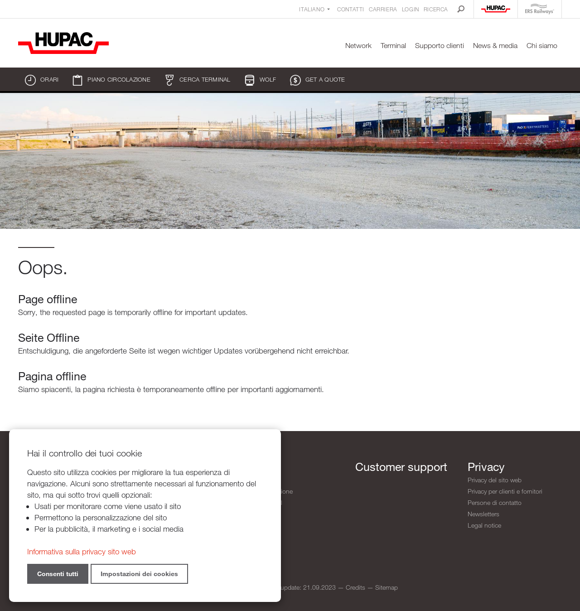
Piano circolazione (111, 80)
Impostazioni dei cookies (139, 573)
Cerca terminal (197, 80)
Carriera (383, 9)
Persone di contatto (495, 502)
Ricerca (436, 9)
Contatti (350, 9)
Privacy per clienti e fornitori (505, 491)
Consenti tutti (57, 573)
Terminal (393, 45)
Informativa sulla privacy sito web (81, 551)
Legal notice (484, 525)
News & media (495, 45)
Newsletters (483, 514)
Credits (355, 587)
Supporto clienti (439, 45)
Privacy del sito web (495, 480)
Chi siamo (542, 45)
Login (410, 9)
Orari (41, 80)
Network (358, 45)
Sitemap (386, 587)
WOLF (260, 80)
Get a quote (317, 80)
